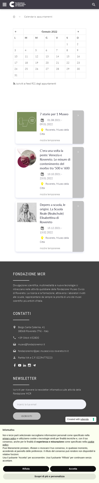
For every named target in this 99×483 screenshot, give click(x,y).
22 (67, 62)
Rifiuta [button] (26, 468)
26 (36, 68)
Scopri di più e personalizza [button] (49, 476)
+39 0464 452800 (28, 337)
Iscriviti (26, 416)
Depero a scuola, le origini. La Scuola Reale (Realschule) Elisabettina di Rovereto (55, 214)
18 (26, 62)
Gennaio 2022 (49, 31)
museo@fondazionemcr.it (31, 344)
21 (57, 62)
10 (15, 56)
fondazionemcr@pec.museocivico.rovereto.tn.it (43, 350)
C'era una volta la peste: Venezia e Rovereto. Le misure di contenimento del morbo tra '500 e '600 (55, 159)
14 (57, 56)
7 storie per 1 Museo (55, 114)
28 (57, 68)
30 (78, 68)
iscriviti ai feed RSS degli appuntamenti (34, 83)
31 (15, 75)
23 (78, 62)
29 (67, 68)
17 (15, 62)
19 (36, 62)
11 (26, 56)
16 (78, 56)
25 (26, 68)
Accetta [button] (73, 468)
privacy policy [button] (9, 438)
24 (15, 68)
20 (47, 62)
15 (67, 56)
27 (47, 68)
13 (47, 56)
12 (36, 56)
